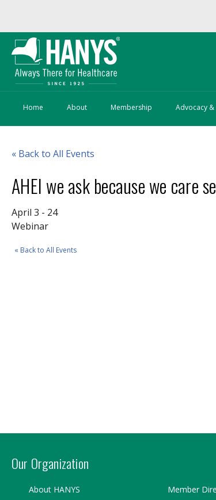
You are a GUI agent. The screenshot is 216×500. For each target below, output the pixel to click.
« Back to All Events (45, 250)
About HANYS (54, 489)
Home (33, 107)
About (77, 107)
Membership (131, 107)
